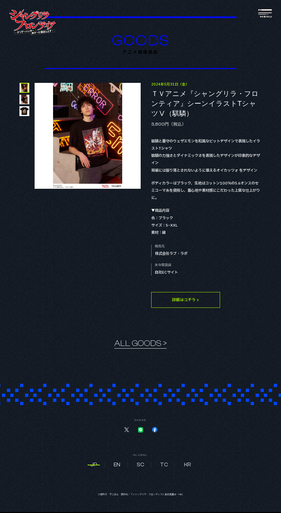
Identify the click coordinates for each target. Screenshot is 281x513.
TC (164, 466)
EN (117, 466)
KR (187, 466)
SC (140, 466)
